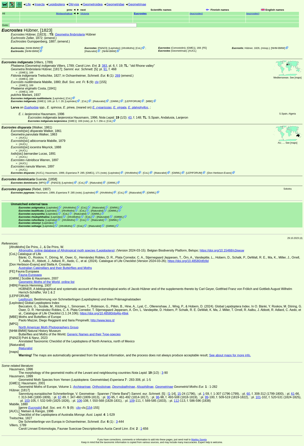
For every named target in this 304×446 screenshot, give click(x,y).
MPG (42, 182)
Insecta (40, 4)
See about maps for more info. (230, 355)
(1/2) (112, 117)
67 (59, 397)
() (196, 13)
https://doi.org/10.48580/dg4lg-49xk (104, 313)
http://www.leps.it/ (103, 320)
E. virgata (119, 107)
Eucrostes (140, 13)
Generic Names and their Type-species (94, 334)
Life (28, 4)
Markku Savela (198, 439)
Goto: (69, 25)
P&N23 (103, 48)
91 (105, 69)
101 (258, 397)
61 (292, 393)
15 (179, 393)
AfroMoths (127, 48)
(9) (77, 82)
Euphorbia (31, 107)
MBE (149, 101)
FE (204, 47)
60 (248, 393)
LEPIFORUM (133, 101)
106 (79, 400)
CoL (138, 48)
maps (298, 77)
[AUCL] (192, 50)
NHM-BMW (32, 48)
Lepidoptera (56, 4)
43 (130, 117)
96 (157, 397)
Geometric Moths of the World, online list (46, 282)
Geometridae (115, 4)
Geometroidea (92, 4)
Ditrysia (74, 4)
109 (132, 400)
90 (108, 397)
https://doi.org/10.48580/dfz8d (188, 261)
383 (104, 65)
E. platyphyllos (138, 107)
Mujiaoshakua (64, 13)
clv (97, 82)
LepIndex (114, 48)
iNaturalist (90, 51)
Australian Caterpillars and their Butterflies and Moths (55, 268)
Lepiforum (25, 299)
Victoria (84, 13)
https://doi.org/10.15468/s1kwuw (222, 250)
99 (206, 397)
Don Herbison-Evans (219, 172)
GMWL (115, 101)
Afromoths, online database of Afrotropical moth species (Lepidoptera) (67, 250)
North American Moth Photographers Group (49, 327)
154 (89, 407)
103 (27, 400)
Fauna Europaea (30, 275)
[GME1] (191, 47)
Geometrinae (137, 4)
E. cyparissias (102, 107)
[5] (81, 69)
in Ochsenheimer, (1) (87, 75)
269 (117, 75)
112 (176, 400)
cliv (78, 407)
